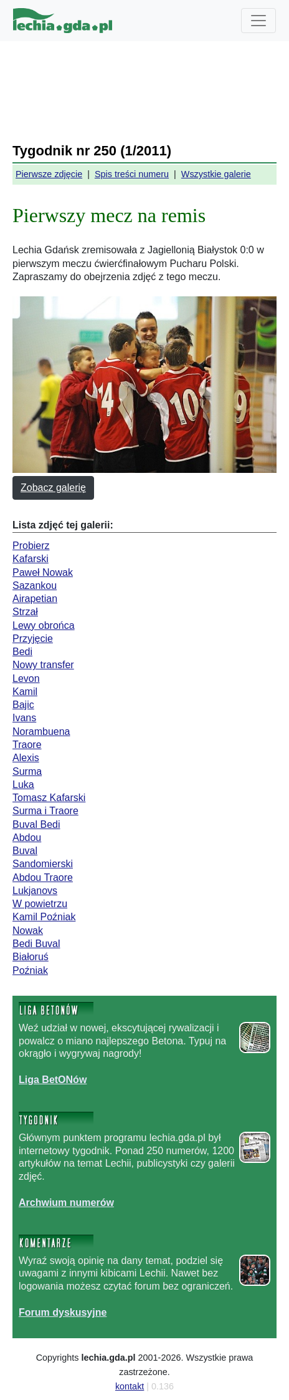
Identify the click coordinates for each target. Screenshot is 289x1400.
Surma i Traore (45, 810)
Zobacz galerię (53, 487)
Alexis (25, 757)
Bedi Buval (36, 943)
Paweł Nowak (42, 572)
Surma (27, 771)
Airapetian (34, 598)
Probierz (31, 545)
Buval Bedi (36, 824)
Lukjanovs (34, 890)
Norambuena (41, 731)
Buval (24, 850)
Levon (26, 678)
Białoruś (30, 956)
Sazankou (34, 585)
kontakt (129, 1386)
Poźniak (30, 970)
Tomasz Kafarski (48, 797)
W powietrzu (39, 903)
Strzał (25, 611)
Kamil (24, 691)
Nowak (27, 930)
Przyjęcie (32, 638)
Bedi (22, 651)
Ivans (24, 717)
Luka (23, 784)
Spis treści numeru (132, 174)
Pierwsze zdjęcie (49, 174)
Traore (27, 744)
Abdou (26, 837)
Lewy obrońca (43, 625)
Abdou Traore (42, 877)
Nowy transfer (43, 664)
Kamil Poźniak (43, 916)
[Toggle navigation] (258, 20)
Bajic (23, 704)
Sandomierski (42, 863)
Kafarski (30, 558)
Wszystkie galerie (216, 174)
